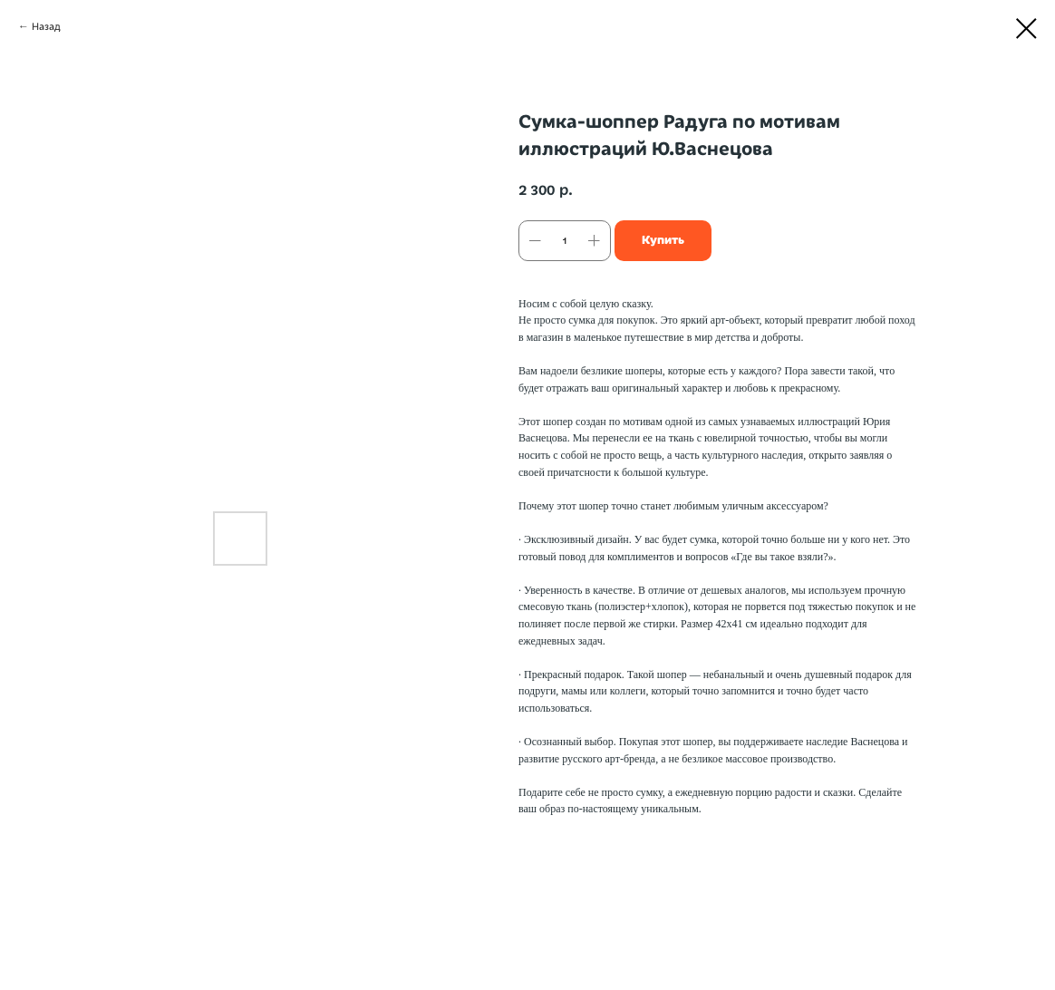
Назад (46, 26)
